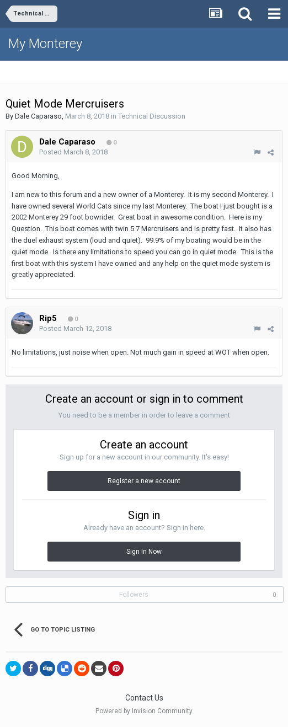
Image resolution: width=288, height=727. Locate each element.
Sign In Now (144, 551)
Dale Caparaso (38, 116)
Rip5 (48, 318)
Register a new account (144, 481)
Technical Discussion (151, 116)
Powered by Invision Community (144, 711)
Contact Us (144, 697)
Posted (73, 152)
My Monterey (45, 43)
